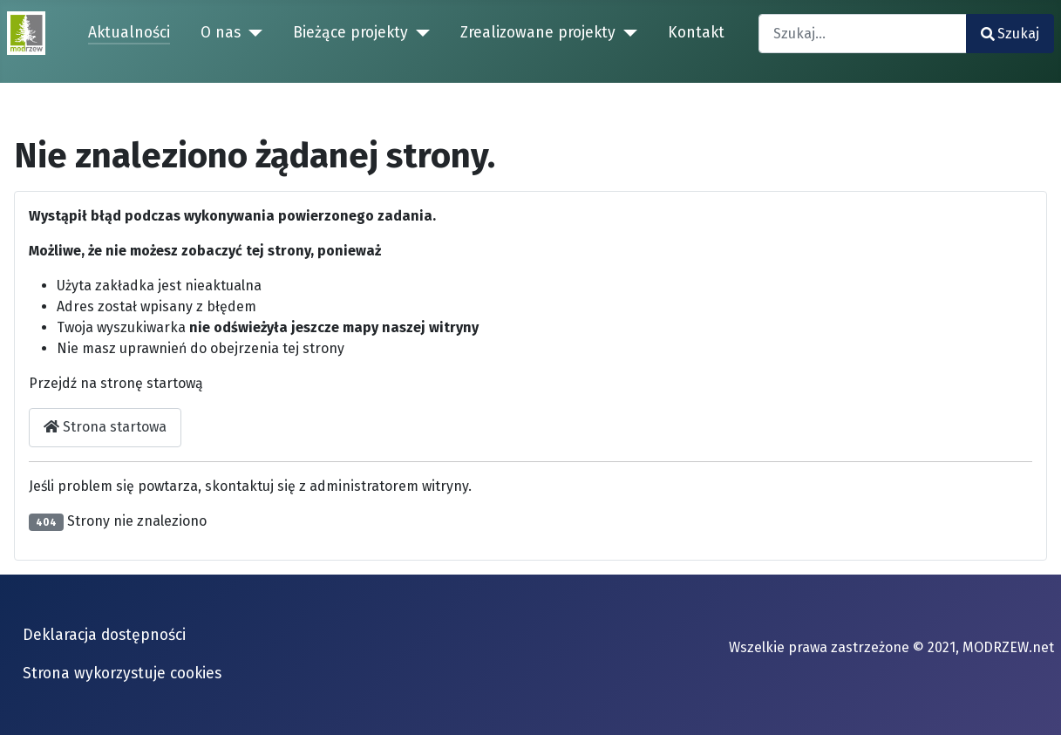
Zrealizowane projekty (538, 33)
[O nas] (251, 33)
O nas (221, 33)
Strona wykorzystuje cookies (122, 673)
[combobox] (862, 33)
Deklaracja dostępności (104, 635)
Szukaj (1010, 33)
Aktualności (129, 33)
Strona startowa (105, 427)
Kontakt (696, 33)
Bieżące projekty (350, 33)
